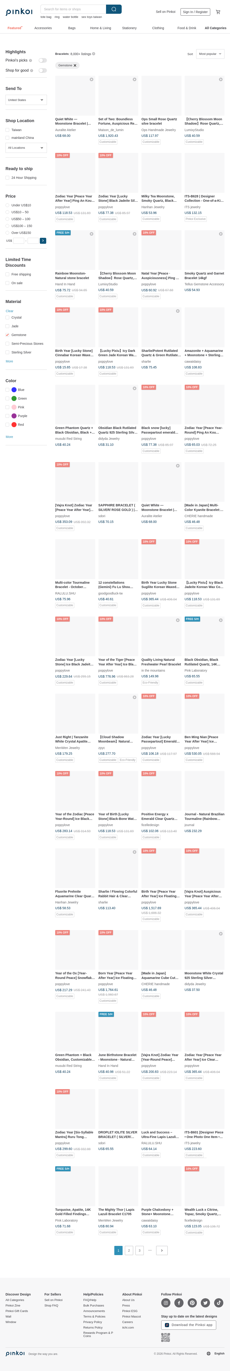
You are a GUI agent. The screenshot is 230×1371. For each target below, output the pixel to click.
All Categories (15, 1300)
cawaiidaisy (193, 361)
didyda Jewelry (109, 438)
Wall (8, 1316)
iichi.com (128, 1327)
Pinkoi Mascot (131, 1316)
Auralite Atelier (65, 130)
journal (189, 825)
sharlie (146, 361)
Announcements (94, 1311)
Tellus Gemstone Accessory (204, 284)
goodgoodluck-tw (110, 593)
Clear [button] (9, 311)
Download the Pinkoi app (189, 1325)
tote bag (45, 17)
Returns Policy (93, 1327)
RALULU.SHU (65, 593)
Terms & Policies (94, 1316)
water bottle (70, 17)
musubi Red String (68, 438)
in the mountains (153, 670)
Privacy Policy (92, 1322)
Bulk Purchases (93, 1305)
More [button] (9, 361)
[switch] (26, 60)
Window (11, 1322)
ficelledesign (150, 825)
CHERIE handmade (199, 516)
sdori (101, 516)
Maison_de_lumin (111, 130)
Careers (127, 1322)
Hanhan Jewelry (152, 207)
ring (57, 17)
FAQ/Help (89, 1300)
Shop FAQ (51, 1305)
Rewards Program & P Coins (98, 1334)
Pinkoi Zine (13, 1305)
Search (114, 9)
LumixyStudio (194, 130)
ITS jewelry (193, 207)
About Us (128, 1300)
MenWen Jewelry (67, 747)
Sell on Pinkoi (165, 12)
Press (126, 1305)
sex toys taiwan (91, 17)
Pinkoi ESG (129, 1311)
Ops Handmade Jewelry (158, 130)
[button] (43, 241)
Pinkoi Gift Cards (17, 1311)
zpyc (101, 747)
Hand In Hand (65, 284)
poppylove (62, 207)
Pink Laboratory (196, 670)
